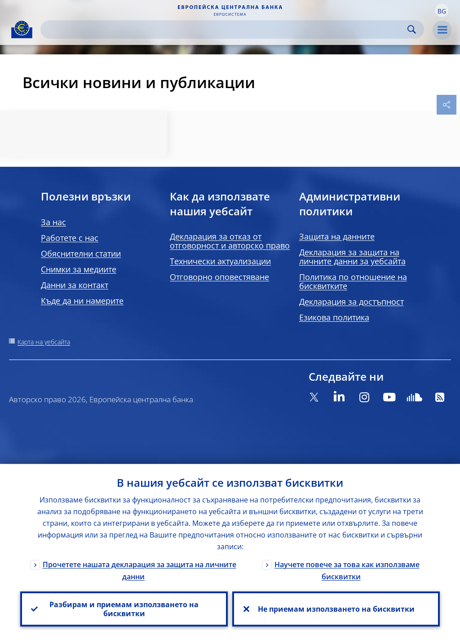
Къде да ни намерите (82, 300)
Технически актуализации (220, 261)
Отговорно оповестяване (219, 276)
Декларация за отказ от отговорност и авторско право (230, 241)
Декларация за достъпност (351, 301)
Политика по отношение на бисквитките (353, 281)
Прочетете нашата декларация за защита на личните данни (139, 570)
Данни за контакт (74, 285)
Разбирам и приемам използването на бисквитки (124, 609)
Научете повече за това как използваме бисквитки (347, 570)
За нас (53, 222)
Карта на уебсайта (44, 342)
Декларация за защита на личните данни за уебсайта (352, 257)
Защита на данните (337, 236)
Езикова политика (334, 317)
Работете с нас (69, 237)
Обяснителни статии (81, 253)
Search (411, 29)
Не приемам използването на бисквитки (336, 609)
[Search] (225, 29)
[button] (441, 10)
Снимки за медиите (78, 269)
